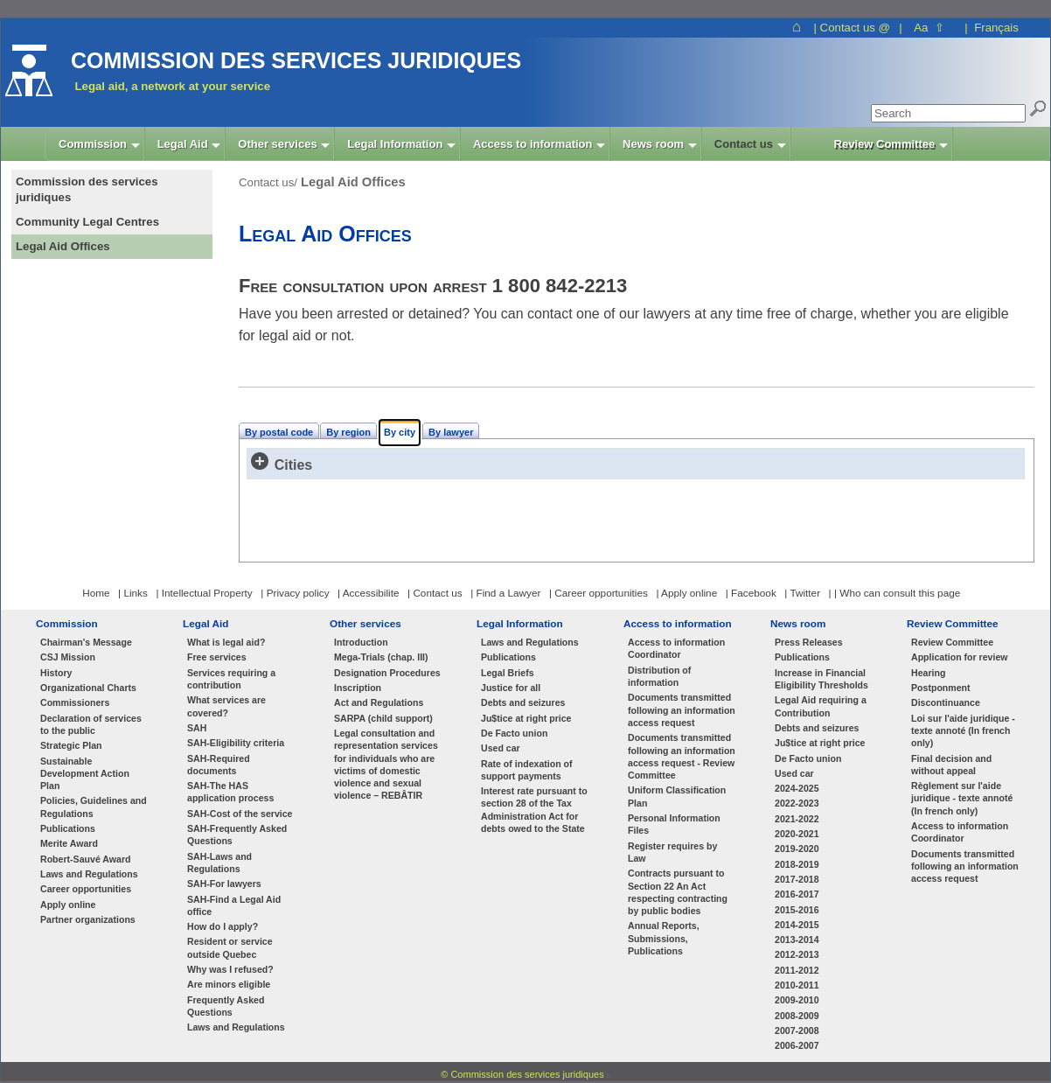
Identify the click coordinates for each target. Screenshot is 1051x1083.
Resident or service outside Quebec (230, 947)
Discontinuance (945, 702)
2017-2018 (797, 879)
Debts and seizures (523, 702)
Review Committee (953, 623)
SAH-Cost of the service (240, 813)
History (56, 672)
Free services (217, 657)
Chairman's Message (86, 642)
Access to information (677, 623)
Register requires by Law (672, 852)
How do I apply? (222, 926)
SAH (196, 728)
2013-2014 (797, 939)
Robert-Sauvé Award (85, 859)
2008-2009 (797, 1015)
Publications (67, 828)
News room (797, 623)
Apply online (67, 904)
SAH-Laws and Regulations (219, 862)
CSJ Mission (67, 657)
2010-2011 (797, 985)
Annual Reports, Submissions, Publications (664, 938)
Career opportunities (85, 889)
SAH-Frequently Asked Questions (237, 834)
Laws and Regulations (89, 874)
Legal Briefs (507, 672)
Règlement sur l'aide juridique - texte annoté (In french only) (962, 798)
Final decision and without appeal (951, 764)
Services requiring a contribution (231, 678)
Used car (500, 748)
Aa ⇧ (929, 27)
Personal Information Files (674, 824)
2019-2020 (797, 848)
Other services (365, 623)
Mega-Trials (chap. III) (381, 657)
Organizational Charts (88, 687)
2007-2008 (797, 1030)
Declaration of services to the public (91, 724)
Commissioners (74, 702)
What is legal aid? (226, 642)
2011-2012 (797, 970)
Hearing (928, 672)
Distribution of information (659, 676)
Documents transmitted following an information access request (681, 710)
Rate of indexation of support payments (527, 769)
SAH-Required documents (218, 764)
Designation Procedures (387, 672)
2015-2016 (797, 910)
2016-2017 (797, 894)
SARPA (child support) (383, 718)
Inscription (357, 687)
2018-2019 (797, 864)
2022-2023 (797, 803)
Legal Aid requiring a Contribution (821, 706)
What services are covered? (226, 706)
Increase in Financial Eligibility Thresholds (821, 678)
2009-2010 (797, 1000)
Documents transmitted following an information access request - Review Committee (681, 756)
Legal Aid (206, 623)
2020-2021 (797, 833)
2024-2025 (797, 788)
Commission (67, 623)
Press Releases (809, 642)
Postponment (941, 687)
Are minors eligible (228, 984)
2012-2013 (797, 954)
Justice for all (510, 687)
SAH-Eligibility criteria (235, 742)
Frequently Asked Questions (225, 1006)
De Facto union (514, 733)
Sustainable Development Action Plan (84, 774)
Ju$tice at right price (526, 718)
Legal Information (520, 623)
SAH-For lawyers (224, 883)
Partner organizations (88, 919)
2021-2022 (797, 819)
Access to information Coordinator (676, 648)
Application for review (959, 657)
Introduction (361, 642)
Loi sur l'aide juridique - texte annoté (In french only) (963, 731)
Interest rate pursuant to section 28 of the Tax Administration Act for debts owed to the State (534, 810)
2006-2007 (797, 1045)
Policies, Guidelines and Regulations (93, 806)
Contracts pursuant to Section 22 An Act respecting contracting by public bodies (677, 892)
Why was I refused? (230, 969)
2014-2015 (797, 924)
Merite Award (69, 843)
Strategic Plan (71, 745)
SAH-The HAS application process (230, 791)
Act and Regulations (378, 702)
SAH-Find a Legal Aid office (234, 905)
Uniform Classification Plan (677, 796)
